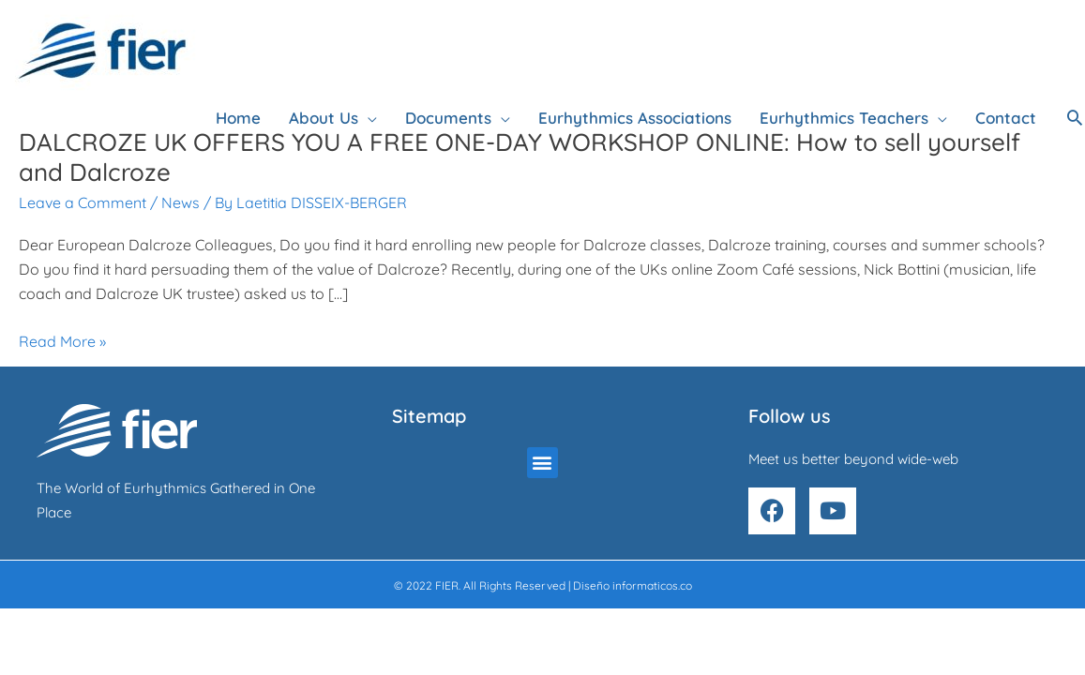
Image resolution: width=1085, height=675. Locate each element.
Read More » (62, 341)
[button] (1074, 117)
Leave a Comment (82, 202)
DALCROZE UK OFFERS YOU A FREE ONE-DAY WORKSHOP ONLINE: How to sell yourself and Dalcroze (519, 157)
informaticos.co (652, 585)
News (180, 202)
